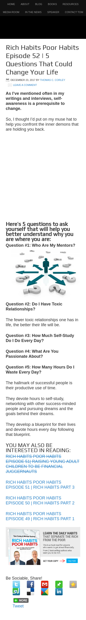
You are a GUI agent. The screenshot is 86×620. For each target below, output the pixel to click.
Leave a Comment (25, 85)
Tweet (18, 606)
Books (52, 4)
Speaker (53, 12)
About (25, 4)
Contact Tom (74, 12)
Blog (38, 4)
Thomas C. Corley (52, 80)
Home (11, 4)
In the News (33, 12)
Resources (71, 4)
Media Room (11, 12)
